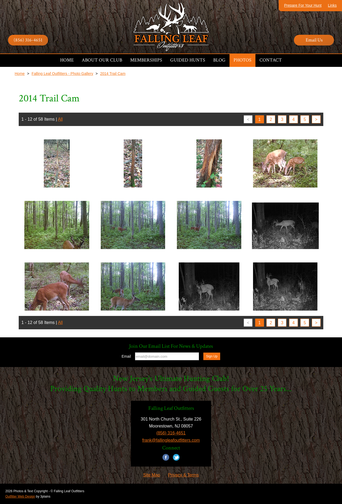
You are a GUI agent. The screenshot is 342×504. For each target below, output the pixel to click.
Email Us (314, 40)
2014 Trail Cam (113, 73)
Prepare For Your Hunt (302, 5)
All (60, 119)
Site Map (151, 475)
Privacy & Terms (183, 475)
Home (20, 73)
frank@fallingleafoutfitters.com (171, 440)
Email (126, 356)
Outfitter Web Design (20, 496)
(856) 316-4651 (28, 40)
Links (332, 5)
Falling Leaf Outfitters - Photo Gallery (62, 73)
